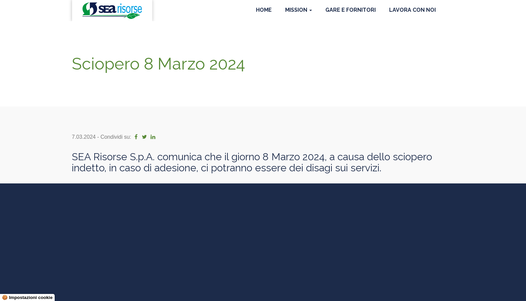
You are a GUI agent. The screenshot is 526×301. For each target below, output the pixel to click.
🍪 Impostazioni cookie (27, 297)
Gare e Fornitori (350, 10)
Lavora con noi (412, 10)
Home (264, 10)
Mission (298, 10)
